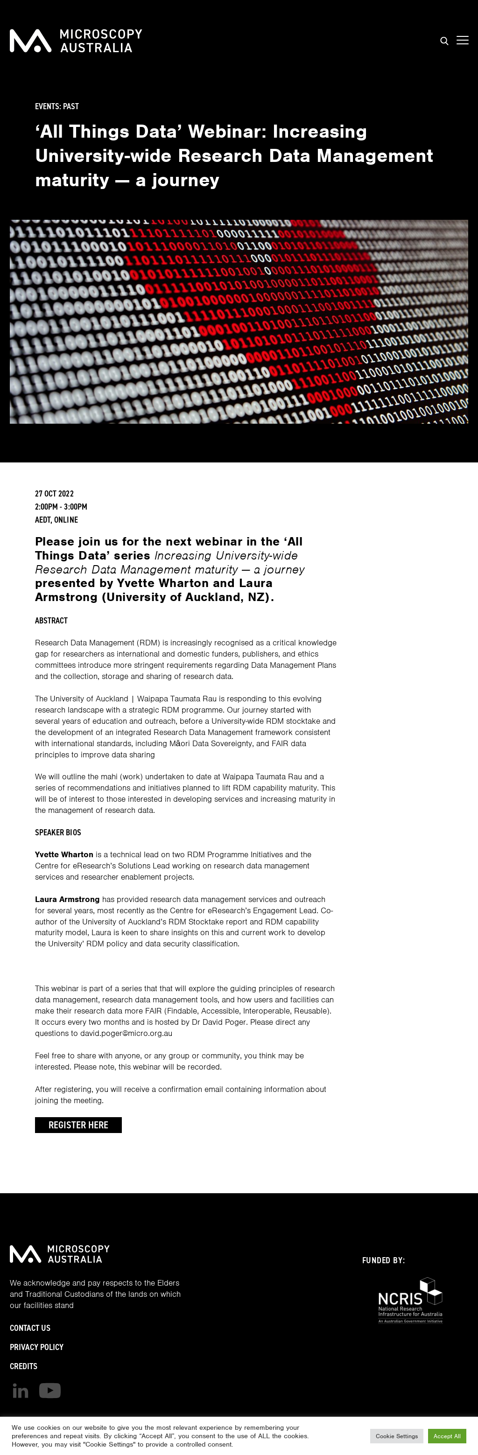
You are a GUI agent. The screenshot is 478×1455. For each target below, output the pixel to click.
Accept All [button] (447, 1436)
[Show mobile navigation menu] (463, 41)
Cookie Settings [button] (397, 1436)
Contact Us (30, 1328)
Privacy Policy (36, 1347)
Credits (23, 1366)
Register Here (78, 1125)
